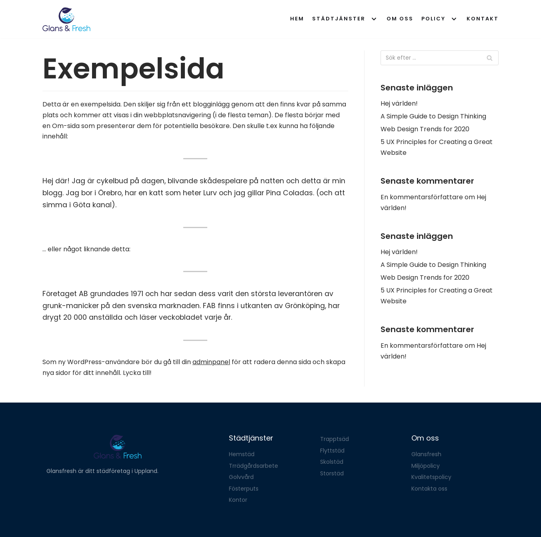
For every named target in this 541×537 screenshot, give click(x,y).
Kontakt (483, 18)
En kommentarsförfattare (422, 197)
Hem (297, 18)
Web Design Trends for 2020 (425, 129)
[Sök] (440, 57)
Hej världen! (399, 103)
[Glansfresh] (66, 19)
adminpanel (211, 362)
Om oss (400, 18)
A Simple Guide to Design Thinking (433, 116)
